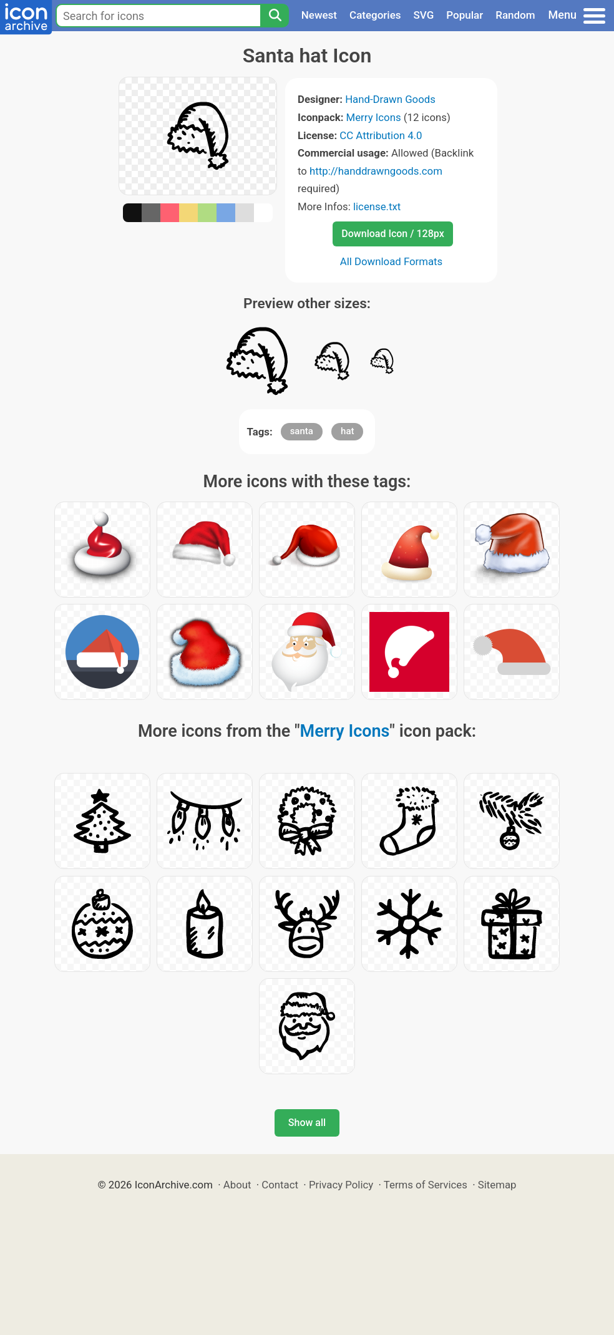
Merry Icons (373, 117)
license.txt (377, 206)
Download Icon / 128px (392, 234)
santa (301, 431)
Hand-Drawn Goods (390, 99)
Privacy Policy (341, 1184)
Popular (464, 15)
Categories (375, 15)
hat (347, 431)
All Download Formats (391, 261)
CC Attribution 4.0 (380, 135)
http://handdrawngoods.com (375, 171)
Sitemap (497, 1184)
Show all (307, 1123)
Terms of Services (425, 1184)
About (237, 1184)
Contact (279, 1184)
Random (515, 15)
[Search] (274, 15)
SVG (424, 15)
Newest (319, 15)
